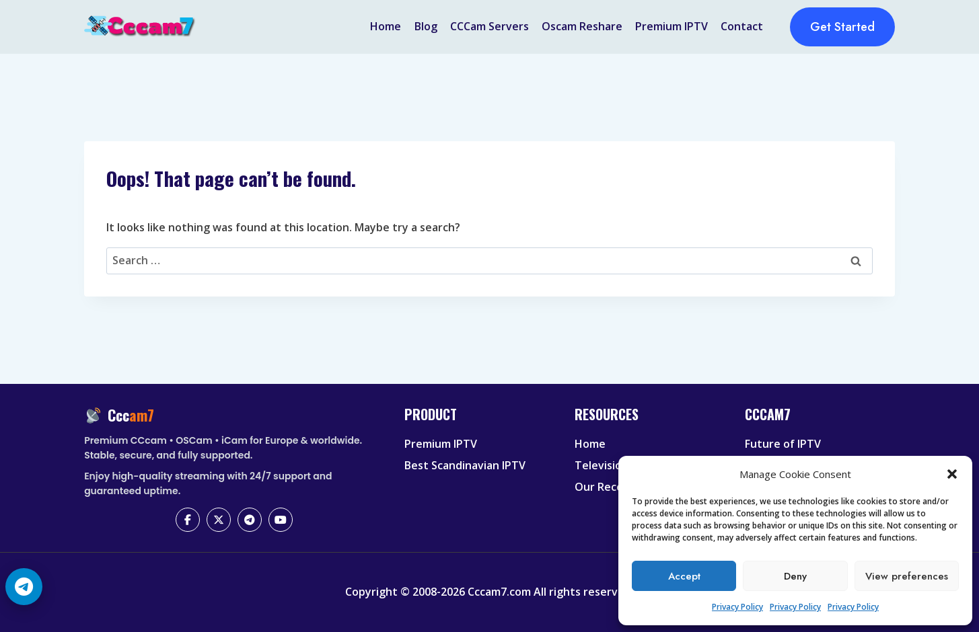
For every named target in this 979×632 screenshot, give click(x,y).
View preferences (906, 576)
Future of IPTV (783, 443)
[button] (952, 474)
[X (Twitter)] (219, 520)
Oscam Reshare (582, 26)
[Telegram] (250, 520)
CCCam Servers (489, 26)
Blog (425, 26)
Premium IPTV (671, 26)
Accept (684, 576)
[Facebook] (188, 520)
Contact (742, 26)
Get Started (842, 27)
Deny (795, 576)
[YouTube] (280, 520)
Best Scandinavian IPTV (464, 465)
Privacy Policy (737, 607)
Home (385, 26)
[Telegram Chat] (23, 586)
